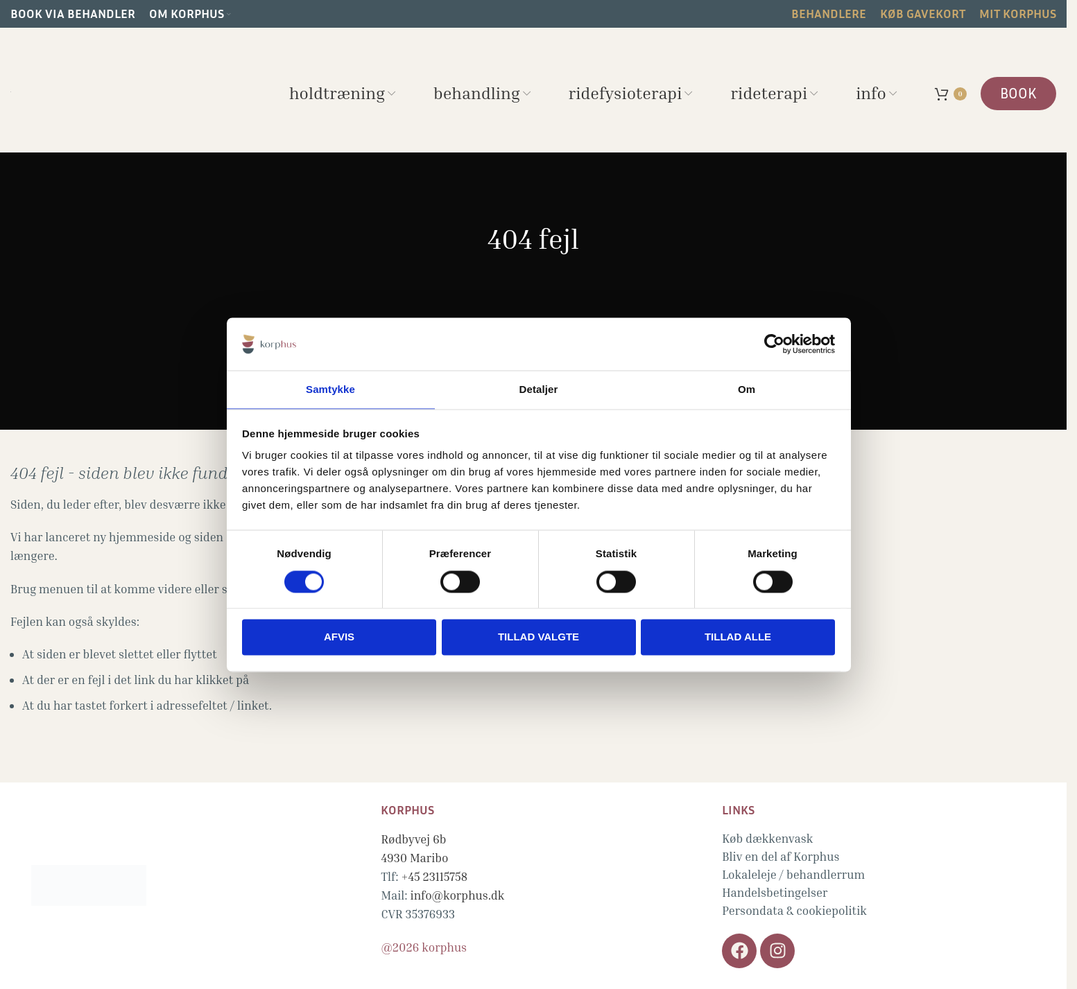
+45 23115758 (435, 876)
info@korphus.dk (458, 895)
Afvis (339, 638)
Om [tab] (746, 389)
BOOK (1018, 93)
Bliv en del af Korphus (780, 856)
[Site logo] (10, 89)
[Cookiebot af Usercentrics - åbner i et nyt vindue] (774, 343)
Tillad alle (738, 638)
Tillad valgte (538, 638)
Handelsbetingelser (774, 892)
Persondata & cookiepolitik (794, 910)
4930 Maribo (414, 857)
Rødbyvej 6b (413, 839)
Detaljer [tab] (538, 389)
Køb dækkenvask (767, 838)
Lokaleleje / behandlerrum (793, 874)
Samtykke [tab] (330, 389)
